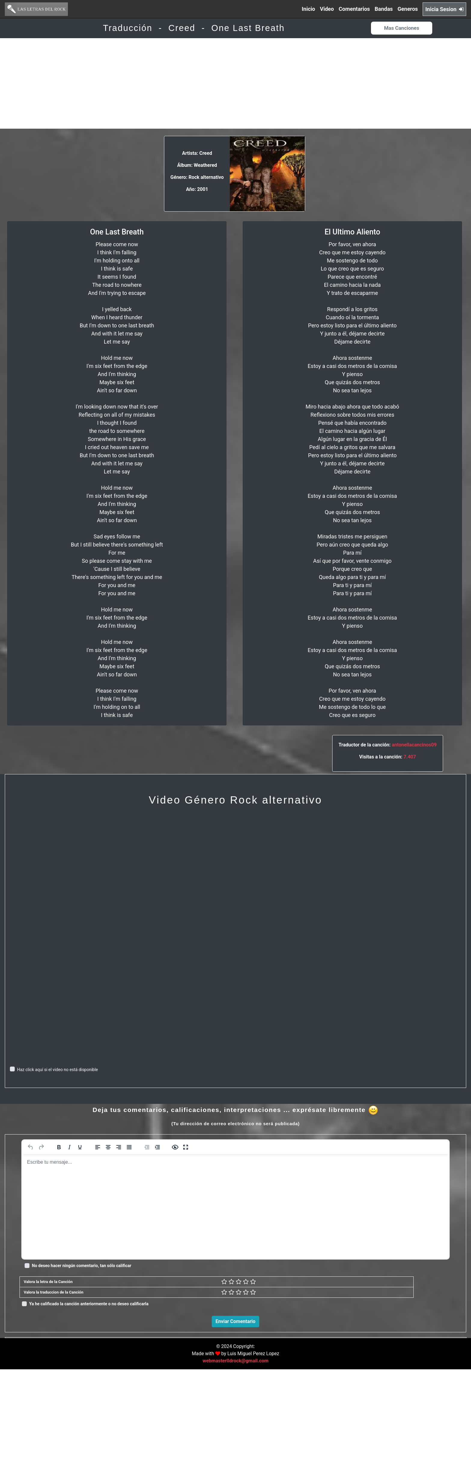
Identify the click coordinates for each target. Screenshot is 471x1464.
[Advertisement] (235, 83)
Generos (408, 9)
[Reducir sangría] (147, 1147)
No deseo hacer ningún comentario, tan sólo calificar (81, 1265)
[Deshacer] (31, 1147)
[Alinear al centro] (108, 1147)
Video (327, 9)
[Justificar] (129, 1147)
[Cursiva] (69, 1147)
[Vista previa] (175, 1147)
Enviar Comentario (236, 1321)
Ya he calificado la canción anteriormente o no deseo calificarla (88, 1303)
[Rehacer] (41, 1147)
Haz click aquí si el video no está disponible (57, 1069)
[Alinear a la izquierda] (98, 1147)
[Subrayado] (80, 1147)
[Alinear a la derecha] (119, 1147)
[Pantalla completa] (186, 1147)
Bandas (384, 9)
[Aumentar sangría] (157, 1147)
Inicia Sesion (444, 9)
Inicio (308, 9)
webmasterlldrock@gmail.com (235, 1455)
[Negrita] (59, 1147)
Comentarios (354, 9)
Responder (447, 1423)
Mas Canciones (401, 28)
